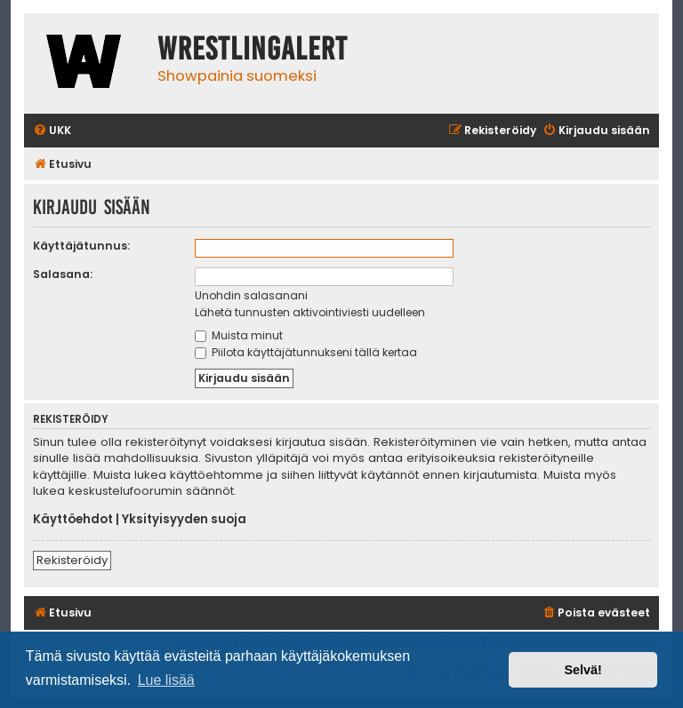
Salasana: (62, 274)
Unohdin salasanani (251, 295)
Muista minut (239, 335)
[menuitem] (52, 131)
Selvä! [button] (582, 670)
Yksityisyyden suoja (184, 520)
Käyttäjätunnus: (81, 245)
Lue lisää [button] (166, 680)
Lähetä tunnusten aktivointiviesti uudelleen (310, 312)
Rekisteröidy (72, 560)
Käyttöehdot (73, 520)
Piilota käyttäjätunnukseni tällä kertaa (306, 352)
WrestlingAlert (252, 49)
